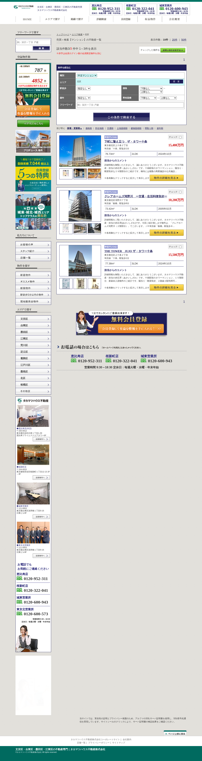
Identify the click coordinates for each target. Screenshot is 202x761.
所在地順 (99, 128)
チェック (175, 137)
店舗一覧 (81, 742)
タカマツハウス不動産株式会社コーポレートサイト (95, 739)
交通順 (110, 128)
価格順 (89, 128)
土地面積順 (122, 128)
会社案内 (127, 739)
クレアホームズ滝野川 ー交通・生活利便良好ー (135, 196)
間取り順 (149, 128)
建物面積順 (136, 128)
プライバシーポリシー (99, 742)
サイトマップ (118, 742)
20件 (174, 39)
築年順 (160, 128)
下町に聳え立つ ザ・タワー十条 (125, 141)
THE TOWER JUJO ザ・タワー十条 (128, 251)
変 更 (176, 81)
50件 (184, 39)
